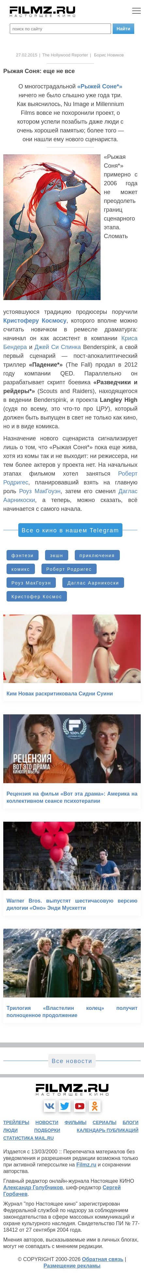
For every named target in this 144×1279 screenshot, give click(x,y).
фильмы (76, 1122)
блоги (130, 1122)
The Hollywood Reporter (65, 55)
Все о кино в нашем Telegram (70, 530)
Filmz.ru (86, 1164)
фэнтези (22, 555)
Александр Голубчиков (33, 1187)
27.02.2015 (26, 55)
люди (10, 1130)
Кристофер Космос (36, 596)
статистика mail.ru (28, 1138)
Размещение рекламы (72, 1266)
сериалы (105, 1122)
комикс (20, 569)
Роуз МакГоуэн (40, 491)
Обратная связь (102, 1259)
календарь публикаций (107, 1130)
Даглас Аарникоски (93, 583)
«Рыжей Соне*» (99, 86)
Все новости (72, 1061)
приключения (97, 555)
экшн (56, 555)
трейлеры (16, 1122)
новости (47, 1122)
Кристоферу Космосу (35, 320)
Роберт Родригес (69, 569)
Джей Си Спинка (58, 347)
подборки (47, 1130)
